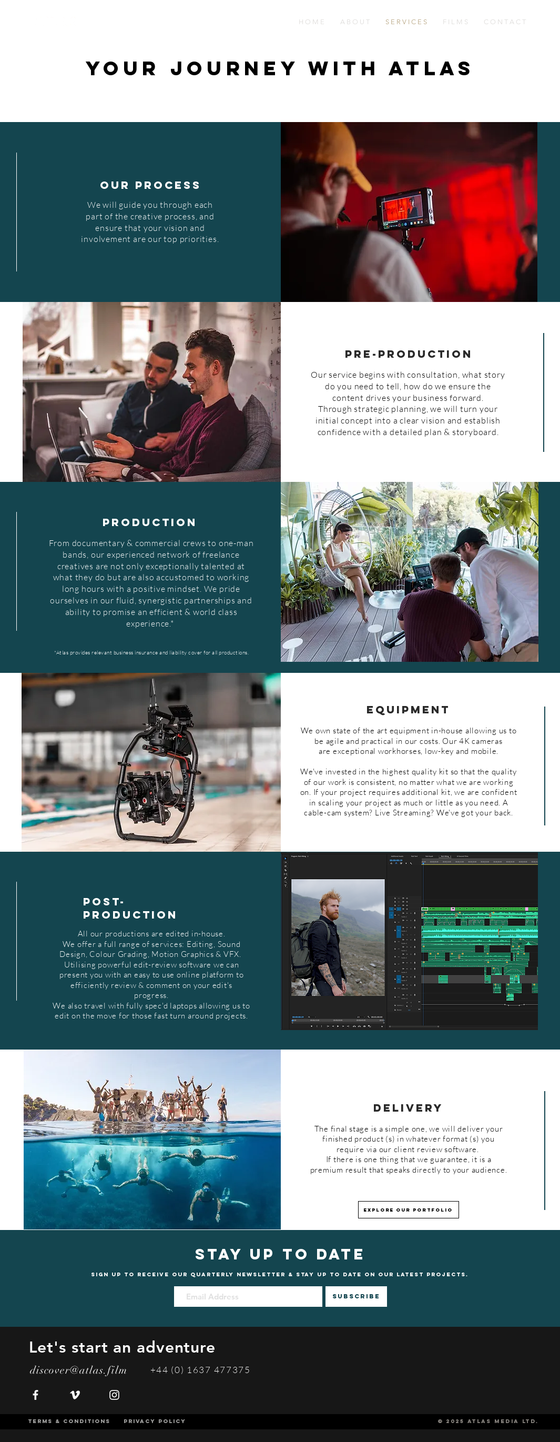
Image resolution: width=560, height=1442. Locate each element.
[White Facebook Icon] (35, 1394)
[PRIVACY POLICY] (155, 1421)
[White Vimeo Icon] (75, 1394)
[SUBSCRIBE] (356, 1296)
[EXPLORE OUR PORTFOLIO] (408, 1209)
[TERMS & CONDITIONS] (69, 1421)
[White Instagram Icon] (114, 1394)
